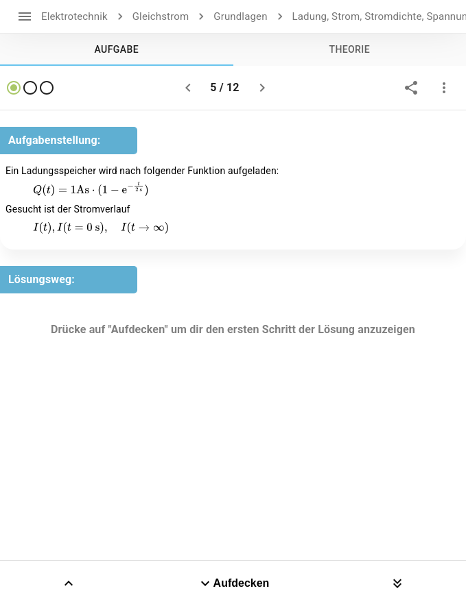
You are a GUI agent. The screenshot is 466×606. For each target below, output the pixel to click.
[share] (411, 87)
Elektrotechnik (74, 16)
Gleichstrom (160, 16)
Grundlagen (240, 16)
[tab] (116, 49)
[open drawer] (24, 16)
